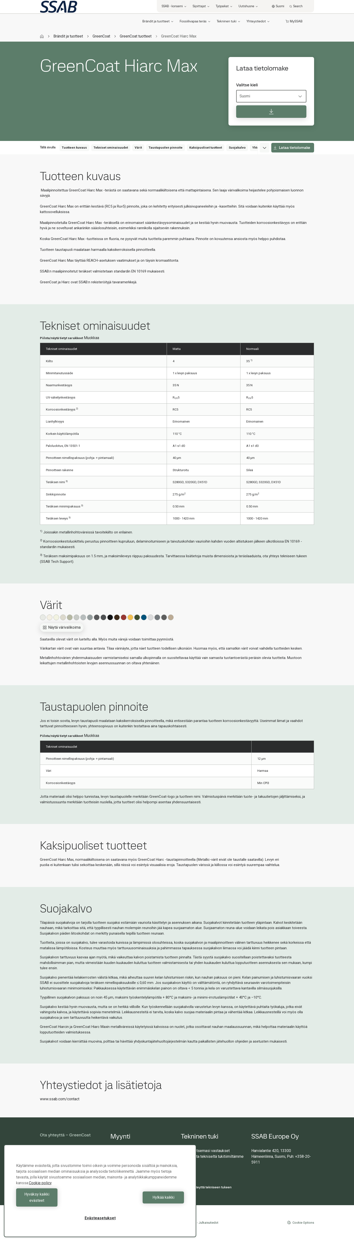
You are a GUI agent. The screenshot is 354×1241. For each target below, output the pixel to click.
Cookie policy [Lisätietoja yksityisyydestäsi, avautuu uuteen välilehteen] (40, 1189)
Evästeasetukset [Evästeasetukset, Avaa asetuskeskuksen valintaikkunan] (100, 1218)
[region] (100, 1194)
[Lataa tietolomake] (271, 111)
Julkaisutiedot (208, 1222)
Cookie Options (300, 1222)
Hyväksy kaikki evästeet (57, 1200)
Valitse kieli (247, 85)
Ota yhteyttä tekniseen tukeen (206, 1187)
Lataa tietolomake (291, 147)
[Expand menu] (264, 147)
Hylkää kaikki (143, 1200)
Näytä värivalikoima (62, 627)
